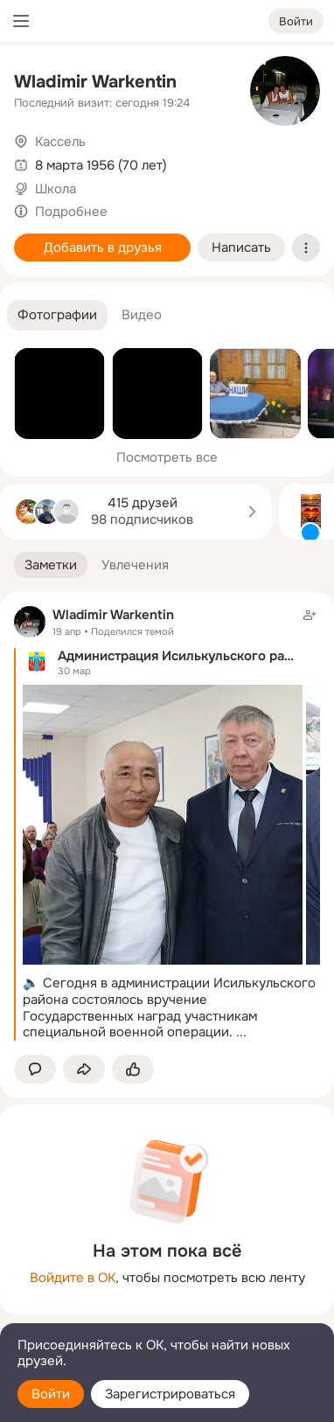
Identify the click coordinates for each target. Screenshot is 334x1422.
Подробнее (71, 212)
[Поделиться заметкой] (84, 1069)
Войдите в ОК (72, 1277)
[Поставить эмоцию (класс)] (133, 1069)
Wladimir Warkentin (95, 82)
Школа (55, 189)
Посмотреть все (167, 457)
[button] (57, 315)
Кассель (60, 141)
